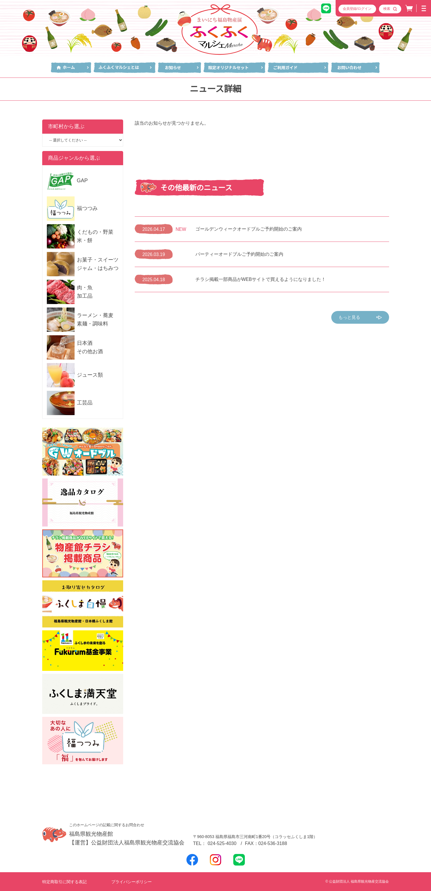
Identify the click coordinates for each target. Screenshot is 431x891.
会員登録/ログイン (357, 9)
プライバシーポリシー (131, 881)
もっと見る (360, 317)
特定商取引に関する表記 (64, 881)
